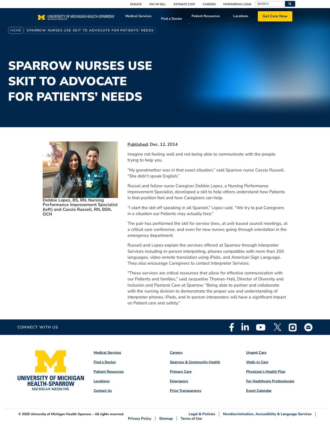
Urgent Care (256, 352)
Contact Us (103, 390)
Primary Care (181, 371)
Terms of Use (191, 418)
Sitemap (166, 418)
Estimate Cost (184, 4)
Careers (209, 4)
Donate (136, 4)
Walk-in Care (257, 362)
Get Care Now (275, 16)
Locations (240, 16)
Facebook (231, 327)
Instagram (293, 327)
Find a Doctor (171, 18)
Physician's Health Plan (265, 371)
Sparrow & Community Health (195, 362)
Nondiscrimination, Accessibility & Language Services (267, 414)
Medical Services (138, 16)
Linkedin (245, 327)
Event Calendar (259, 390)
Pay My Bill (157, 4)
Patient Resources (206, 16)
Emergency (179, 381)
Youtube (261, 327)
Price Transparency (185, 390)
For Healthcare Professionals (270, 381)
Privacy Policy (139, 418)
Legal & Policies (202, 414)
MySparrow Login (237, 4)
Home (16, 30)
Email (308, 327)
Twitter (277, 327)
